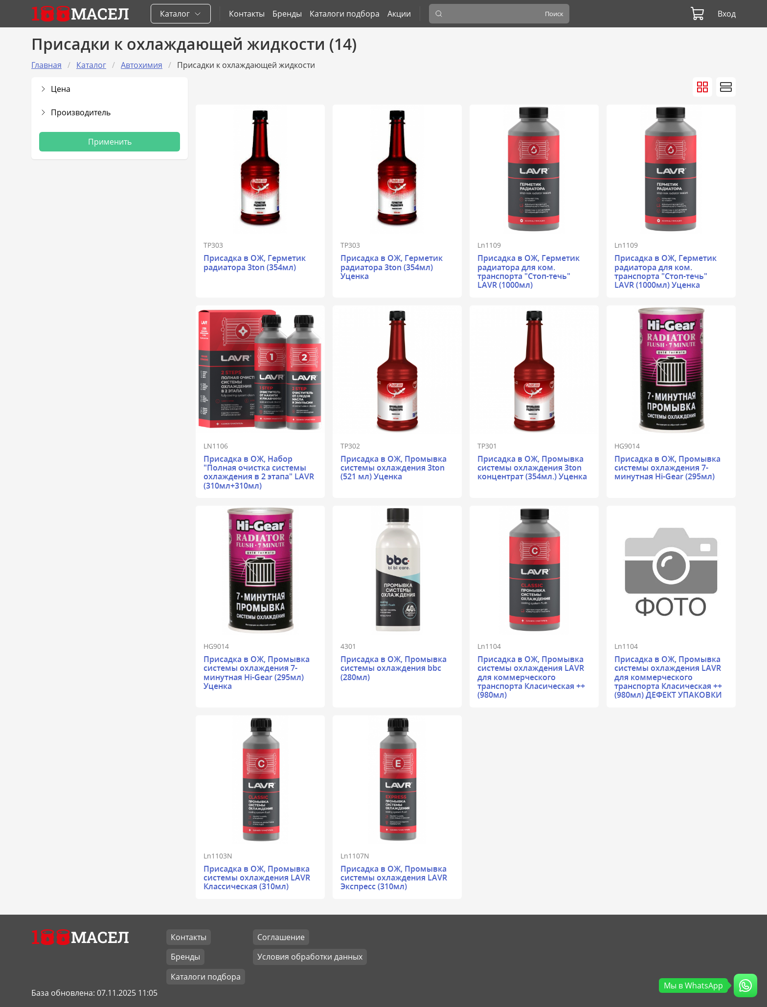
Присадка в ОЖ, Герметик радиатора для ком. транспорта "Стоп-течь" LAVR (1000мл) (528, 271)
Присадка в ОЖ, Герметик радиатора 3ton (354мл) (254, 262)
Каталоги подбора (345, 13)
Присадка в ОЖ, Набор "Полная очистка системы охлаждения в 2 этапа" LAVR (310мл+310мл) (258, 472)
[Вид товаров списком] (726, 87)
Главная (46, 65)
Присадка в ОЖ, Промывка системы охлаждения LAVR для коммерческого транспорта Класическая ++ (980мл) (531, 677)
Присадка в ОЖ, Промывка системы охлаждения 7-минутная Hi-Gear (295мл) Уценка (256, 672)
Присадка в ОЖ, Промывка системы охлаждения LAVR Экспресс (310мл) (393, 877)
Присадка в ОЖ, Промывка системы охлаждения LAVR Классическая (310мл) (256, 877)
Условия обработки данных (309, 956)
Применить (110, 141)
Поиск (554, 13)
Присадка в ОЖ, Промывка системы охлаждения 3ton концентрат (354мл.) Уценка (532, 467)
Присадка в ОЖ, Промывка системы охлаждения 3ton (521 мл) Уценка (393, 467)
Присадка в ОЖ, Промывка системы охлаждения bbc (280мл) (393, 668)
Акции (399, 13)
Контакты (247, 13)
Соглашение (281, 937)
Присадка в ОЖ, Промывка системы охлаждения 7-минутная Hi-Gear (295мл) (667, 467)
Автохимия (141, 65)
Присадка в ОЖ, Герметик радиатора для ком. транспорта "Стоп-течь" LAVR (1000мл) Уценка (665, 271)
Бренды (287, 13)
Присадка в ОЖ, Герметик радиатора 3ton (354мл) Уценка (391, 267)
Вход (727, 13)
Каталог (91, 65)
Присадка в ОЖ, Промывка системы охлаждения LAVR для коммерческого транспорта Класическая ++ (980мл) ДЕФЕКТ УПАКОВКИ (668, 677)
